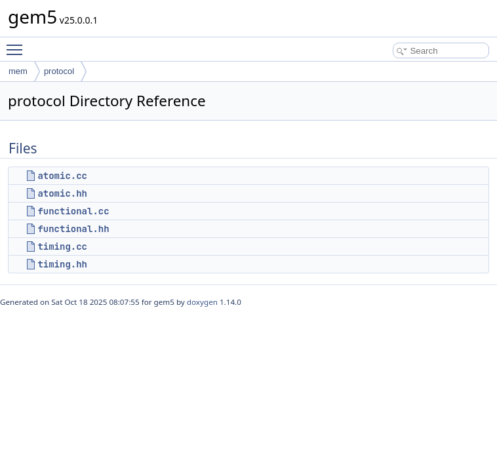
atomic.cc (62, 176)
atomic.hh (62, 193)
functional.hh (73, 229)
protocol (59, 71)
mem (18, 71)
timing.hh (62, 264)
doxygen (202, 302)
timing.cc (62, 246)
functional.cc (73, 211)
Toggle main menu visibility (18, 43)
